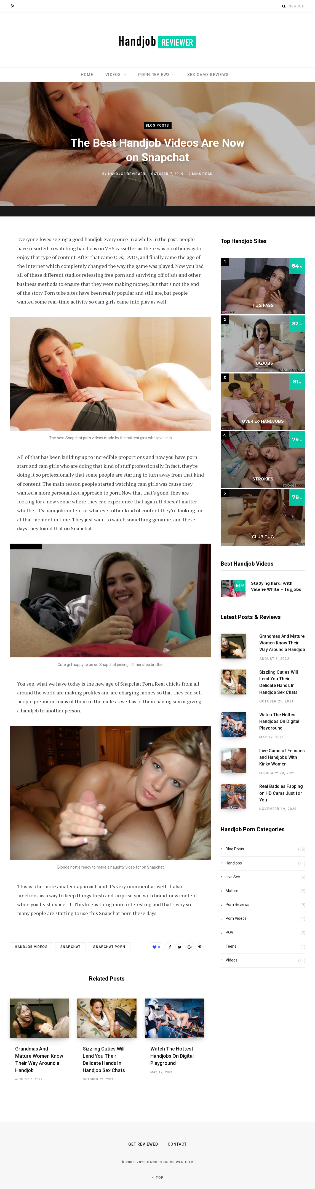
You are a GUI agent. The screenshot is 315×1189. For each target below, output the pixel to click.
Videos (113, 74)
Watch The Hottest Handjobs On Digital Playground (172, 1056)
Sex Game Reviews (208, 74)
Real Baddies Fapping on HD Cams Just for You (275, 785)
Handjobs (234, 853)
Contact (177, 1144)
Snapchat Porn (136, 683)
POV (229, 923)
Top (157, 1177)
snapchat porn (109, 947)
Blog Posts (157, 125)
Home (87, 74)
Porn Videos (236, 909)
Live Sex (233, 867)
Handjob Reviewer (127, 174)
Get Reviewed (143, 1144)
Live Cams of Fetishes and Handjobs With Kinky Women (277, 750)
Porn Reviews (154, 74)
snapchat (70, 947)
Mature (232, 881)
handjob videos (31, 947)
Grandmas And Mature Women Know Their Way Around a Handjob (274, 643)
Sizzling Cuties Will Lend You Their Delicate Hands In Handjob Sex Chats (275, 679)
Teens (231, 937)
